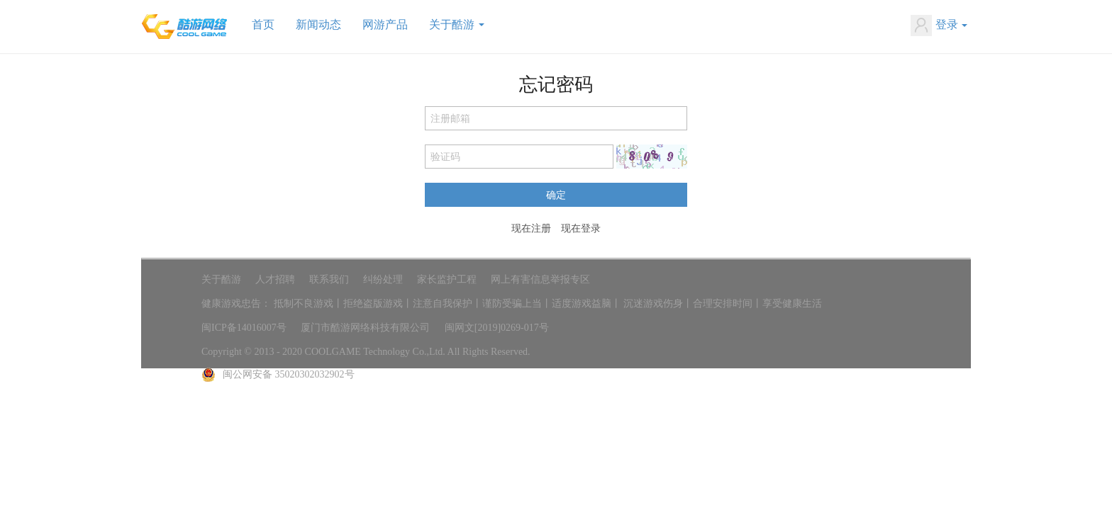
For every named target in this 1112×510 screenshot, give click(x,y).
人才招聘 (275, 279)
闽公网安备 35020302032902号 (289, 374)
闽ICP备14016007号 (244, 327)
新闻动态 (318, 24)
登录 (939, 25)
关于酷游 (456, 24)
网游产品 (385, 24)
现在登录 (581, 228)
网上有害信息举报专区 (540, 279)
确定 (556, 194)
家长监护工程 (447, 279)
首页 (263, 24)
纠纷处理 (383, 279)
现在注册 (531, 228)
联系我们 (329, 279)
